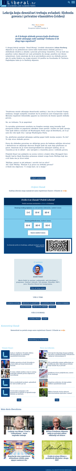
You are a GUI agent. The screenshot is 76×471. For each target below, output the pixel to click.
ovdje (65, 191)
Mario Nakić (40, 25)
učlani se (44, 203)
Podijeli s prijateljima (38, 178)
